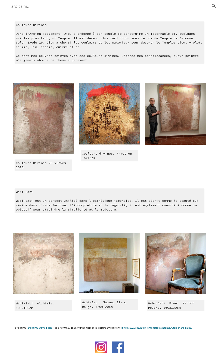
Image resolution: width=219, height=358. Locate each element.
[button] (5, 6)
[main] (109, 45)
